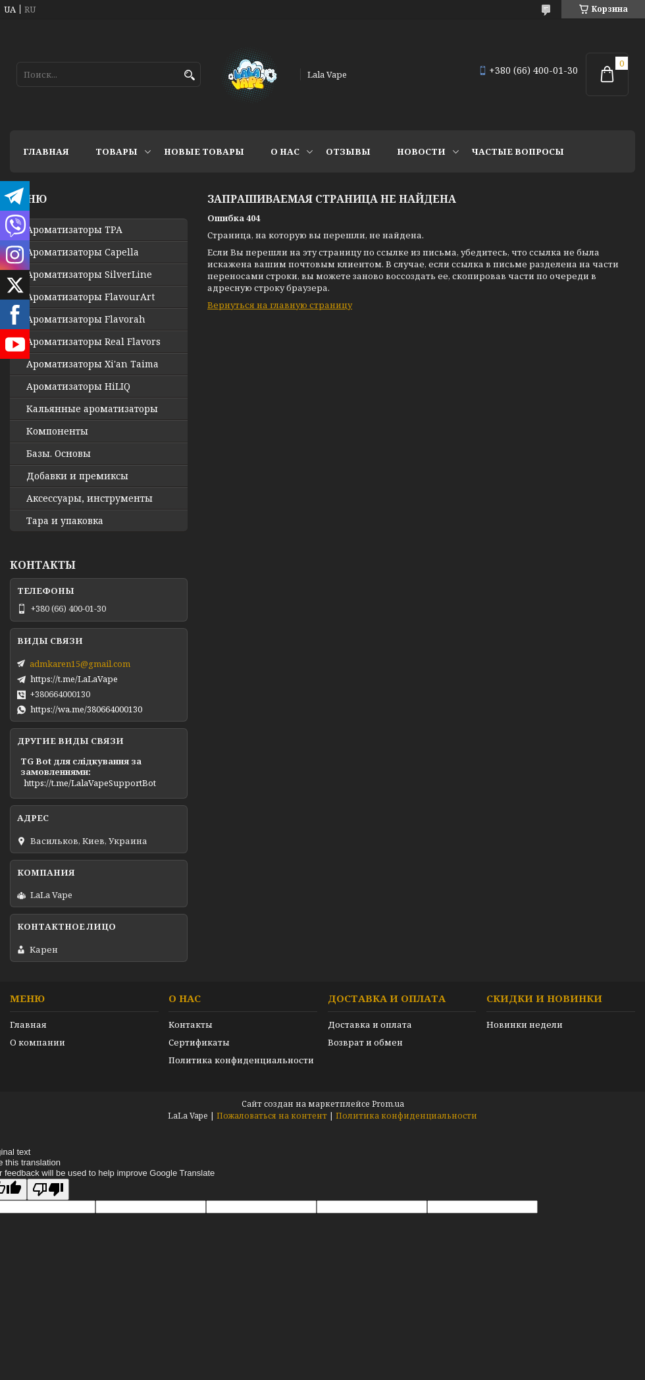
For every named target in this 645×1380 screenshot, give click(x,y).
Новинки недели (524, 1024)
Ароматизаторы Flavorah (85, 319)
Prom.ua (388, 1103)
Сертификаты (199, 1042)
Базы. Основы (58, 454)
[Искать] (189, 75)
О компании (37, 1042)
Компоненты (57, 431)
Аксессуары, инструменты (89, 498)
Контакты (190, 1024)
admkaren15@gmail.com (80, 663)
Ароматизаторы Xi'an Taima (92, 364)
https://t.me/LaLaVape (74, 679)
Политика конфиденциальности (241, 1060)
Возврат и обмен (365, 1042)
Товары (116, 151)
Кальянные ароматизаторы (92, 409)
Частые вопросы (518, 151)
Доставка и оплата (370, 1024)
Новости (421, 151)
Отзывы (348, 151)
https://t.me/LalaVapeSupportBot (90, 783)
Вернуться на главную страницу (279, 305)
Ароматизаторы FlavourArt (90, 297)
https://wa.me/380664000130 (86, 709)
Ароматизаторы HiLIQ (78, 386)
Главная (46, 151)
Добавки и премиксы (77, 476)
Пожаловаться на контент (272, 1115)
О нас (285, 151)
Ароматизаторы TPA (74, 230)
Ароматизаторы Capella (82, 252)
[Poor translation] (48, 1189)
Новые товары (204, 151)
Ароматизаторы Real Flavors (93, 342)
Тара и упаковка (64, 521)
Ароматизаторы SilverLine (89, 274)
